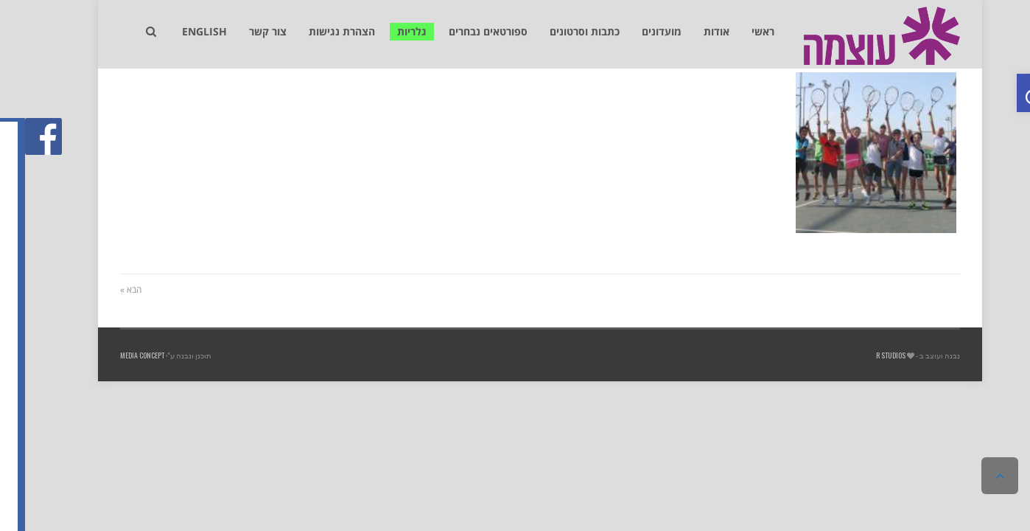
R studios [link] (865, 355)
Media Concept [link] (117, 355)
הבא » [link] (105, 289)
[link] (1011, 93)
